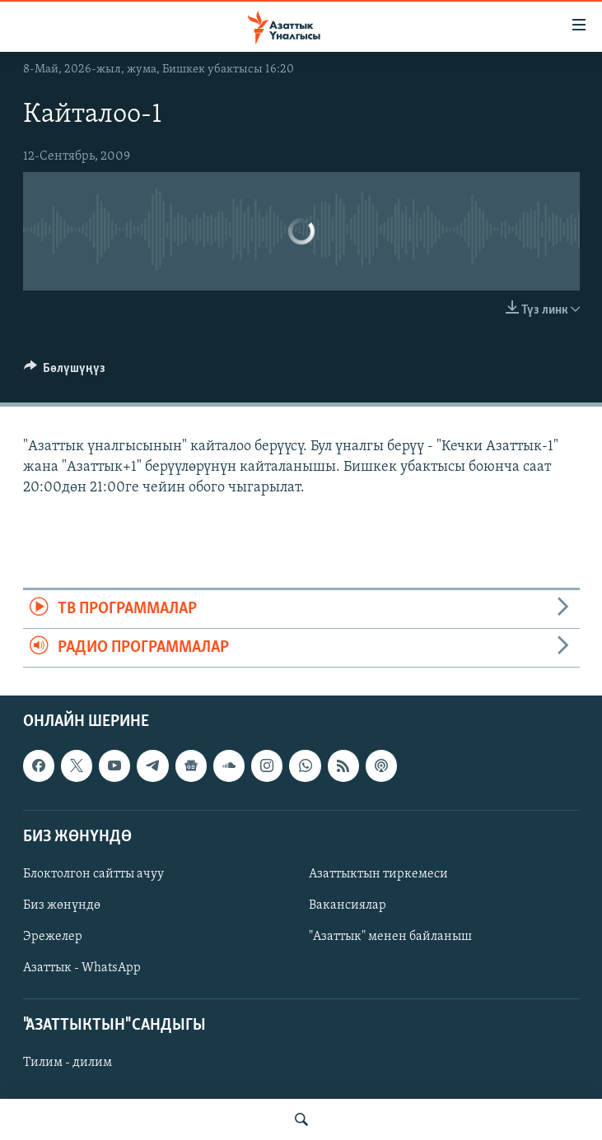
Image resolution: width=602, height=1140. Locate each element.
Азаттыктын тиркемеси (378, 874)
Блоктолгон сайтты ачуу (93, 874)
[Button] (65, 372)
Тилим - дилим (67, 1063)
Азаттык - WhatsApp (82, 968)
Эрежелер (52, 936)
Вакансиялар (347, 905)
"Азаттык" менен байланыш (390, 936)
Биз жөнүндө (61, 905)
